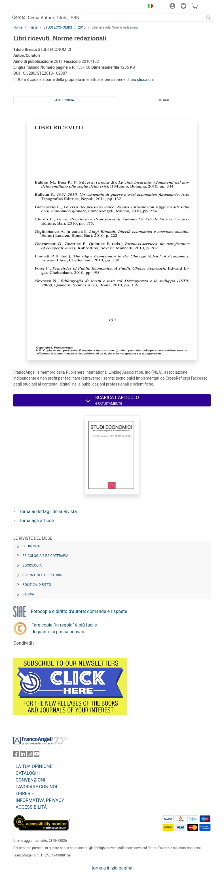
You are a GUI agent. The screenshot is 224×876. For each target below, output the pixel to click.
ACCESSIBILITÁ (31, 807)
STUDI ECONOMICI (57, 27)
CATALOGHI (28, 773)
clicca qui (145, 79)
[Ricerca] (208, 17)
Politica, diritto (36, 585)
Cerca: (18, 17)
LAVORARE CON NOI (36, 786)
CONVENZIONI (30, 780)
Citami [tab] (163, 100)
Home (17, 27)
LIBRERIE (25, 793)
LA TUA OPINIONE (34, 766)
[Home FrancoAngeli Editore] (32, 7)
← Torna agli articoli (33, 520)
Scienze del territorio (42, 575)
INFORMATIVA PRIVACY (40, 800)
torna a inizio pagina (112, 868)
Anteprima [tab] (64, 100)
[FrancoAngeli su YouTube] (36, 755)
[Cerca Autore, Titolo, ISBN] (115, 17)
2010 (82, 27)
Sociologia (32, 565)
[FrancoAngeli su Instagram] (30, 755)
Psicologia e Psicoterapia (45, 556)
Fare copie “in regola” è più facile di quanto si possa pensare (64, 628)
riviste (32, 27)
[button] (149, 7)
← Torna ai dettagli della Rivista (45, 511)
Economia (31, 546)
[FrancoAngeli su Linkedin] (23, 755)
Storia (28, 594)
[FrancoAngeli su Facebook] (16, 755)
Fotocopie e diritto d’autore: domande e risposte (79, 611)
